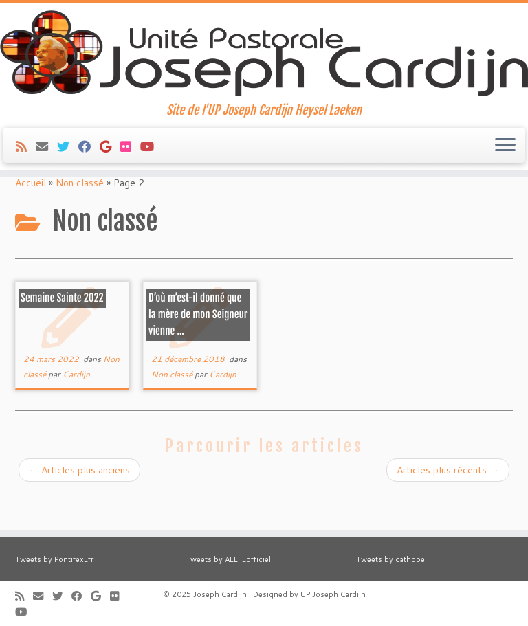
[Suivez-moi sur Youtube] (151, 162)
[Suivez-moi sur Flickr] (130, 162)
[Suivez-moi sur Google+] (110, 162)
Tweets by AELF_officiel (228, 559)
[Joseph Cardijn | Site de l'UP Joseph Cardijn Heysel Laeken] (264, 61)
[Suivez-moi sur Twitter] (67, 162)
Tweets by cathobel (391, 559)
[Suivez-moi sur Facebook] (89, 162)
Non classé (80, 218)
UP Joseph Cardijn (333, 594)
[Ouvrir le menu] (505, 161)
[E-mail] (46, 162)
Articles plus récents (448, 505)
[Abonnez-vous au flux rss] (26, 162)
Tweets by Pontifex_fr (54, 559)
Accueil (30, 218)
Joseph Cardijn (220, 594)
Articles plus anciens (79, 505)
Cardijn (76, 409)
